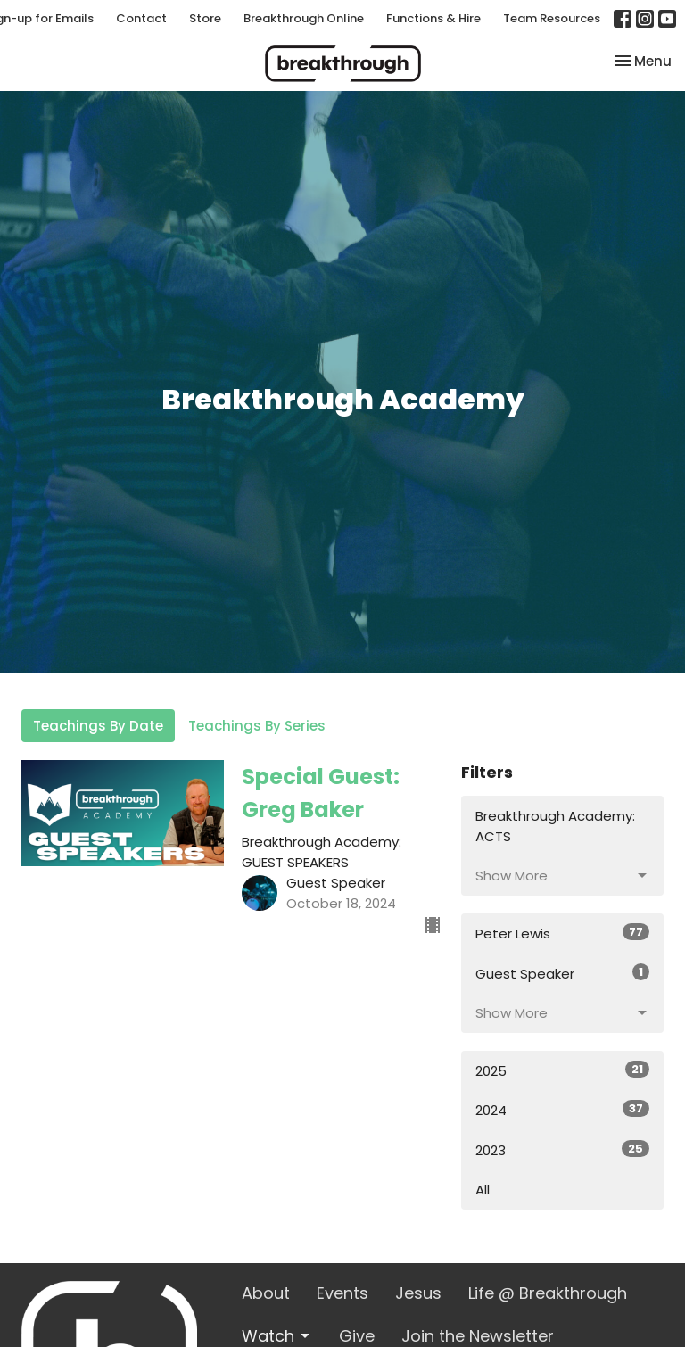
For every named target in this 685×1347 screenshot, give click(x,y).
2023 (562, 1150)
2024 (562, 1110)
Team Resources (551, 18)
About (266, 1293)
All (482, 1189)
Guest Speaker (562, 973)
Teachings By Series (257, 725)
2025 (562, 1070)
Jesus (418, 1293)
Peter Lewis (562, 933)
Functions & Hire (433, 18)
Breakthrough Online (303, 18)
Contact (141, 18)
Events (342, 1293)
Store (205, 18)
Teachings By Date (98, 725)
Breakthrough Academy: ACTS (555, 826)
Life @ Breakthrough (547, 1293)
